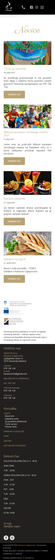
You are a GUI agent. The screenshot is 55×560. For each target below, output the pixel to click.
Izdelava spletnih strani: (12, 558)
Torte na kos (10, 424)
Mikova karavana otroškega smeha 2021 (26, 134)
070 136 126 (9, 368)
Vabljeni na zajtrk (15, 259)
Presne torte (10, 426)
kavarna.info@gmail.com (15, 373)
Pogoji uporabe (9, 550)
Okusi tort (9, 416)
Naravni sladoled (14, 198)
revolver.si (29, 558)
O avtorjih (18, 553)
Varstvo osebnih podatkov (29, 550)
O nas (8, 523)
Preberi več (14, 94)
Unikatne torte (11, 418)
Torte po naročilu (15, 68)
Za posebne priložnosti (15, 421)
